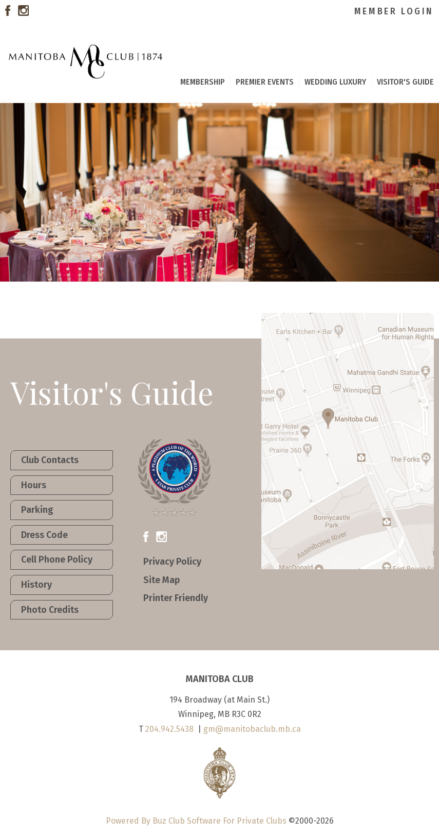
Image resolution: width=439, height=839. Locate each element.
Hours (33, 485)
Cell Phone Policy (56, 559)
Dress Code (44, 535)
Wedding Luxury (335, 81)
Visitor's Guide (405, 81)
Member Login (394, 11)
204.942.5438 (169, 729)
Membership (202, 81)
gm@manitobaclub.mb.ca (252, 729)
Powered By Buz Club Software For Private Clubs (196, 821)
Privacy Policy (172, 561)
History (36, 584)
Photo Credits (50, 609)
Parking (37, 509)
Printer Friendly (175, 598)
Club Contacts (50, 460)
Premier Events (265, 81)
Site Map (161, 580)
